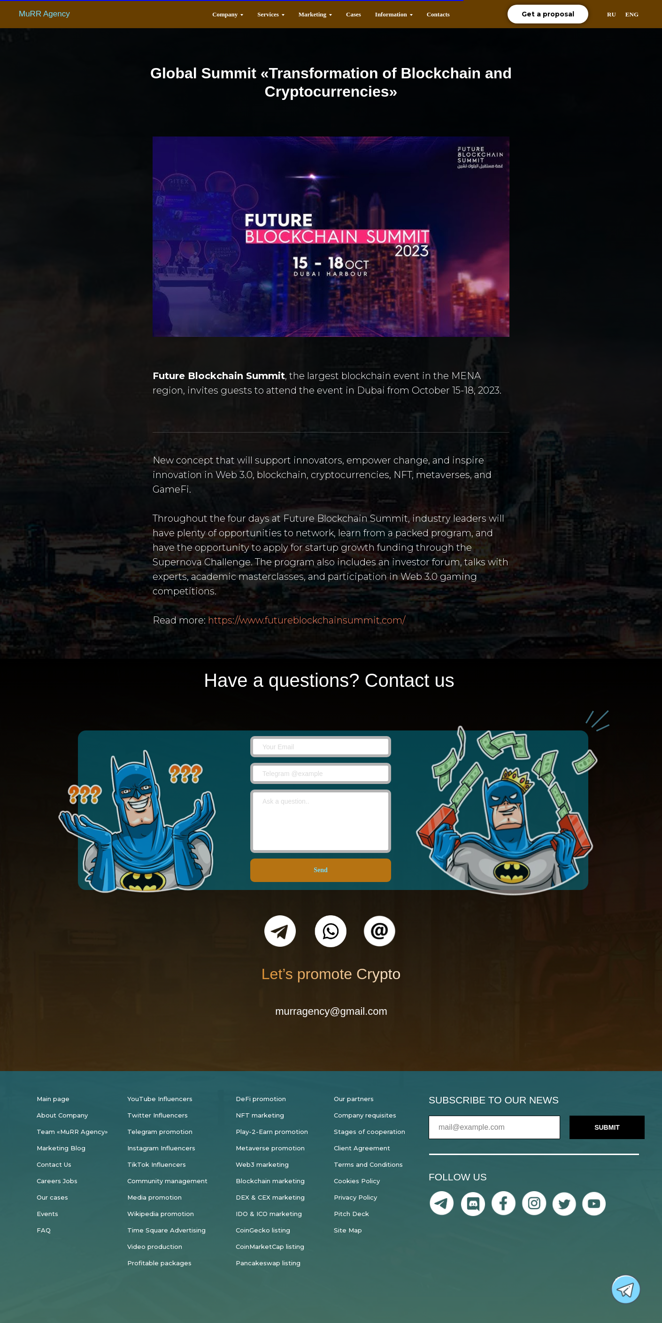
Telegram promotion (159, 1131)
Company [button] (225, 14)
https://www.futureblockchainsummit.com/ (306, 620)
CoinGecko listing (263, 1230)
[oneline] (321, 773)
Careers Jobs (57, 1181)
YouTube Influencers (159, 1098)
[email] (321, 746)
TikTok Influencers (156, 1164)
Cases (353, 14)
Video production (154, 1246)
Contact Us (54, 1164)
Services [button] (267, 14)
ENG (632, 14)
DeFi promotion (261, 1098)
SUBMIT (607, 1127)
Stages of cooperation (369, 1131)
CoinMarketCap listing (270, 1246)
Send (321, 870)
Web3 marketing (262, 1164)
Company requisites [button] (365, 1115)
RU (611, 14)
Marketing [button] (312, 14)
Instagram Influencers (161, 1148)
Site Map (348, 1230)
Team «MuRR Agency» (72, 1131)
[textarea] (321, 821)
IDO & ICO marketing (269, 1213)
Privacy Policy (355, 1197)
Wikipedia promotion (160, 1213)
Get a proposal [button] (548, 14)
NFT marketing (260, 1115)
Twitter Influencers (157, 1115)
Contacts (438, 14)
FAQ (44, 1230)
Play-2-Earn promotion (272, 1131)
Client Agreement (362, 1148)
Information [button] (391, 14)
